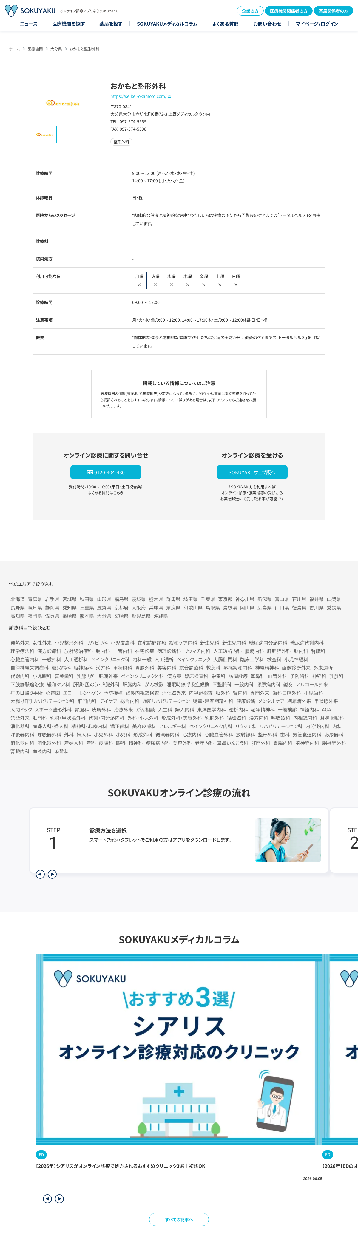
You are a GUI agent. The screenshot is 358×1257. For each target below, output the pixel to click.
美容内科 (166, 667)
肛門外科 (260, 742)
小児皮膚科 (123, 642)
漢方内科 (258, 717)
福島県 (121, 599)
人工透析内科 (227, 650)
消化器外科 (49, 742)
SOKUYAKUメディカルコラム (167, 23)
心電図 (53, 692)
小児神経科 (296, 659)
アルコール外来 (312, 684)
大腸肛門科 (225, 659)
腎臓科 (318, 650)
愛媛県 (334, 607)
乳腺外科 (214, 717)
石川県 (299, 599)
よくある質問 (225, 23)
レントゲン (90, 692)
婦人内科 (184, 709)
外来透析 (323, 667)
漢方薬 (174, 676)
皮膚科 (106, 742)
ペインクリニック (193, 659)
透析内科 (238, 709)
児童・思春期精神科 (213, 701)
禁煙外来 (20, 717)
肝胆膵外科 (279, 650)
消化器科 (20, 726)
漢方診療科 (49, 650)
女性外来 (42, 642)
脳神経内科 (307, 742)
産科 (91, 742)
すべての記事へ (179, 1219)
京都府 (121, 607)
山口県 (282, 607)
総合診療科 (191, 667)
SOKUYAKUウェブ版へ (252, 472)
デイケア (108, 701)
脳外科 (223, 692)
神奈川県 (244, 599)
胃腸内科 (282, 742)
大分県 (56, 49)
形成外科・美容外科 (181, 717)
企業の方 (250, 11)
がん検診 (154, 684)
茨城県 (139, 599)
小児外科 (103, 734)
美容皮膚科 (144, 726)
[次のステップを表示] (52, 874)
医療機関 (35, 49)
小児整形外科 (69, 642)
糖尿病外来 (299, 701)
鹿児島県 (141, 615)
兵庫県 (156, 607)
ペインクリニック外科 (142, 676)
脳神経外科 (334, 742)
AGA (326, 709)
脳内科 (301, 650)
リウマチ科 (246, 726)
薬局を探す (110, 23)
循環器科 (236, 717)
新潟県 (264, 599)
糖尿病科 (61, 667)
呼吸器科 (280, 717)
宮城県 (69, 599)
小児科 (123, 734)
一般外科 (51, 659)
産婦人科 (73, 742)
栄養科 (218, 676)
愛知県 (69, 607)
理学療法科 (22, 650)
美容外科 (182, 742)
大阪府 (139, 607)
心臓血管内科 (24, 659)
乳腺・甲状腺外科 (68, 717)
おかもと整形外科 (85, 49)
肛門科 (40, 717)
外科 (69, 734)
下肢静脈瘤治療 (27, 684)
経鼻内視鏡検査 (142, 692)
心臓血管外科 (218, 734)
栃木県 (156, 599)
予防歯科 (299, 676)
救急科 (213, 667)
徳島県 (299, 607)
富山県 (282, 599)
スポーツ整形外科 (53, 709)
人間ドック (21, 709)
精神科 (136, 742)
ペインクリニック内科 (210, 726)
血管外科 (277, 676)
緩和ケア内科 (183, 642)
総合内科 (129, 701)
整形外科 (267, 734)
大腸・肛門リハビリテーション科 (42, 701)
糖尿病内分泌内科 (268, 642)
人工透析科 (76, 659)
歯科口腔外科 (286, 692)
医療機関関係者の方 (289, 11)
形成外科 (142, 734)
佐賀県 (52, 615)
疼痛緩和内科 (237, 667)
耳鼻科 (258, 676)
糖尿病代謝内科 (307, 642)
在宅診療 (144, 650)
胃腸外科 (144, 667)
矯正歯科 (119, 726)
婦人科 (84, 734)
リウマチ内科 (197, 650)
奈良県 (173, 607)
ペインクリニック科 (110, 659)
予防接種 (113, 692)
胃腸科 (82, 709)
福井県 (316, 599)
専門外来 (259, 692)
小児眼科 (42, 676)
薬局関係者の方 (333, 11)
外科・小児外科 (142, 717)
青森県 (35, 599)
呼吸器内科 (22, 734)
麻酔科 (62, 751)
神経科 (319, 676)
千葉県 (208, 599)
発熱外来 (20, 642)
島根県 (230, 607)
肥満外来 (108, 676)
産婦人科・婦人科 (50, 726)
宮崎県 (121, 615)
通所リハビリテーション (166, 701)
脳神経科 (83, 667)
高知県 (17, 615)
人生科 (165, 709)
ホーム (14, 49)
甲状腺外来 (326, 701)
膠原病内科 (268, 684)
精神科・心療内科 (89, 726)
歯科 (285, 734)
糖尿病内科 (158, 742)
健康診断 (245, 701)
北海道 (17, 599)
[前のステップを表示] (40, 874)
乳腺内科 (86, 676)
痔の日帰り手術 (26, 692)
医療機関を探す (68, 23)
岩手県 (52, 599)
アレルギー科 (172, 726)
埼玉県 (190, 599)
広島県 (264, 607)
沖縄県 (161, 615)
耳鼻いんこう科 (232, 742)
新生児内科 (234, 642)
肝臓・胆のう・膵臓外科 (96, 684)
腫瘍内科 (254, 650)
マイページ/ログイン (317, 23)
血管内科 (122, 650)
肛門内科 (87, 701)
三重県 (87, 607)
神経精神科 (267, 667)
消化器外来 (174, 692)
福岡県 (35, 615)
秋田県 (87, 599)
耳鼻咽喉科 (332, 717)
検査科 (274, 659)
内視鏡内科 (305, 717)
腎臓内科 (20, 751)
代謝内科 (20, 676)
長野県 (17, 607)
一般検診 (287, 709)
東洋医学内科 (211, 709)
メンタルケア (271, 701)
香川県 (316, 607)
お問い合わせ (267, 23)
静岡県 (52, 607)
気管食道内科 (307, 734)
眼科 (121, 742)
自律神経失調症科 (29, 667)
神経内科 (309, 709)
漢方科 (103, 667)
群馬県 (173, 599)
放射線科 (245, 734)
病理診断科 (169, 650)
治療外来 (123, 709)
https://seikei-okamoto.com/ (138, 96)
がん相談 (145, 709)
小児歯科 (313, 692)
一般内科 (244, 684)
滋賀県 (104, 607)
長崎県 (69, 615)
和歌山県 (193, 607)
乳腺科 (336, 676)
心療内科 (191, 734)
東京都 (225, 599)
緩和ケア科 (58, 684)
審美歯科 (64, 676)
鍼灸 (288, 684)
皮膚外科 (101, 709)
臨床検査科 (196, 676)
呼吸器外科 (49, 734)
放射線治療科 (78, 650)
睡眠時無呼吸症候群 (187, 684)
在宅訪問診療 (152, 642)
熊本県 (87, 615)
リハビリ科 (97, 642)
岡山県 (247, 607)
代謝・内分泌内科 (106, 717)
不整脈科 (222, 684)
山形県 (104, 599)
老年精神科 (263, 709)
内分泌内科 (317, 726)
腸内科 (103, 650)
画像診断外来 (296, 667)
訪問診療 (238, 676)
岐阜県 (35, 607)
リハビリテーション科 (281, 726)
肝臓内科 (132, 684)
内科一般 (142, 659)
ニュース (29, 23)
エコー (70, 692)
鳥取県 (213, 607)
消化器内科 (22, 742)
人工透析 (164, 659)
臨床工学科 (252, 659)
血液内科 (42, 751)
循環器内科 (167, 734)
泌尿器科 (333, 734)
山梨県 (334, 599)
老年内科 (204, 742)
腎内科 (240, 692)
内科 (337, 726)
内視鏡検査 (201, 692)
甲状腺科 (122, 667)
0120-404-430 (109, 472)
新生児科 (209, 642)
